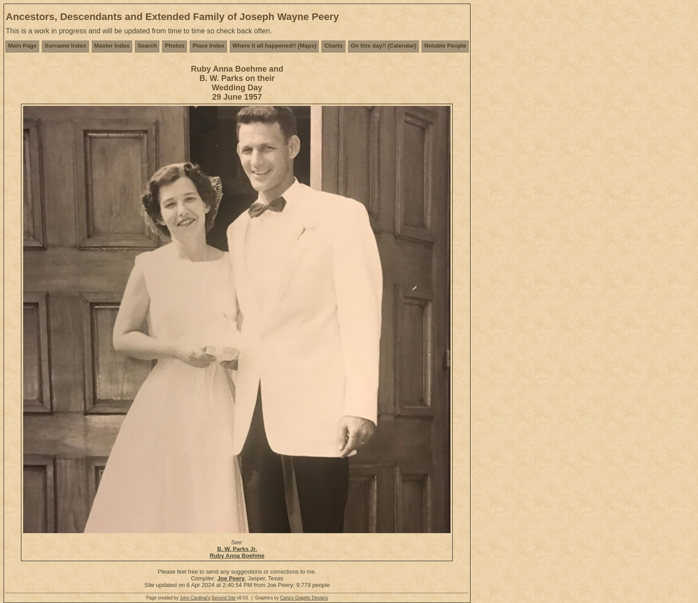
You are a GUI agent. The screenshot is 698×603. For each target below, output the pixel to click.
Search (147, 45)
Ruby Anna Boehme (237, 555)
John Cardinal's (195, 597)
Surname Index (65, 45)
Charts (333, 45)
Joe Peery (230, 578)
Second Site (223, 597)
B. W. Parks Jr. (237, 549)
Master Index (112, 45)
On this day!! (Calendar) (383, 45)
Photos (174, 45)
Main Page (22, 45)
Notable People (445, 45)
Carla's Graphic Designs (304, 597)
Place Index (208, 45)
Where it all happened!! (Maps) (274, 45)
